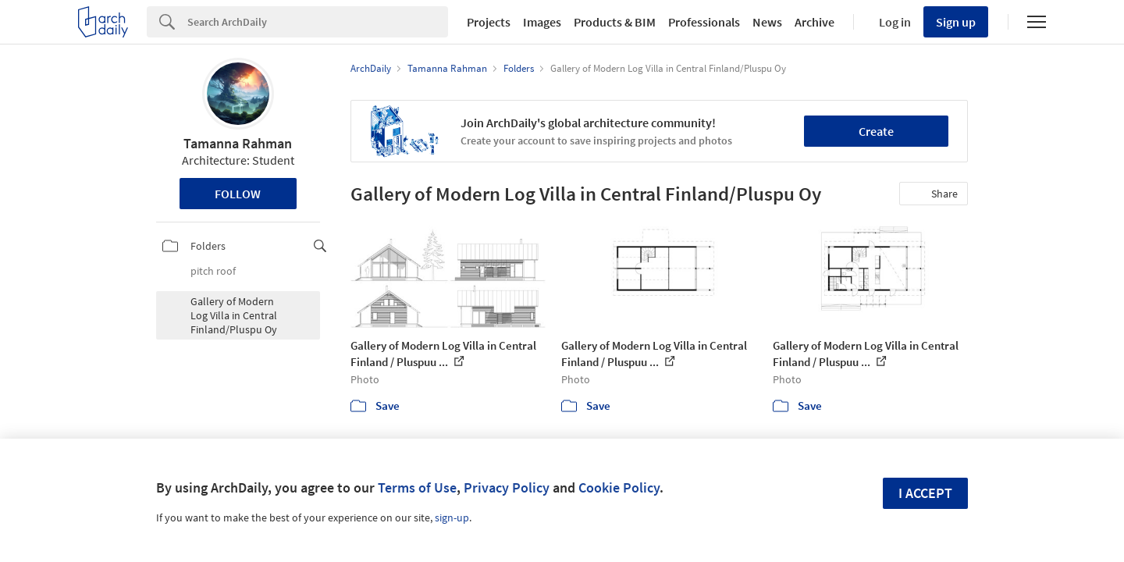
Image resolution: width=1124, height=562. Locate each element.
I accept (925, 493)
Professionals (704, 22)
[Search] (317, 21)
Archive (814, 22)
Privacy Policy (507, 487)
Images (542, 22)
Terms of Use (417, 487)
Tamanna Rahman (237, 143)
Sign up (956, 22)
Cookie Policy (619, 487)
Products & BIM (615, 22)
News (767, 22)
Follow (238, 193)
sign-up (452, 517)
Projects (488, 22)
